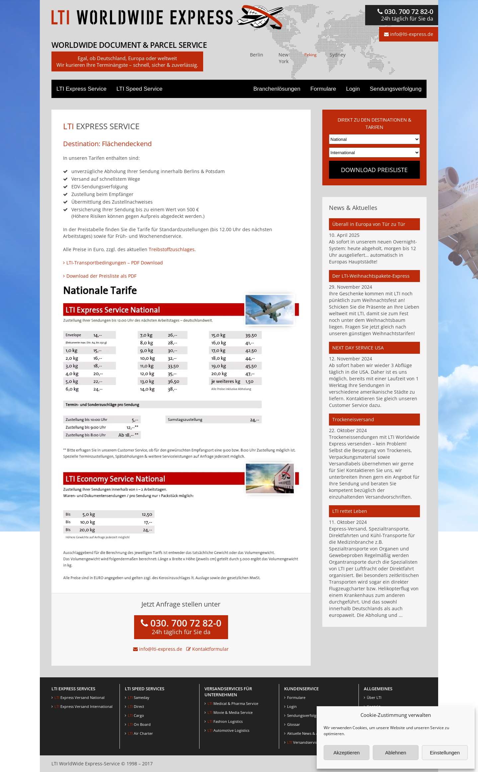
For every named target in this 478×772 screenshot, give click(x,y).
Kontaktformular (207, 649)
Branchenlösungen (276, 89)
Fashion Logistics (225, 721)
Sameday (138, 697)
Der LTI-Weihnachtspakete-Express (371, 276)
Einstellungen (445, 752)
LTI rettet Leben (349, 511)
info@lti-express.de (408, 34)
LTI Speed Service (140, 89)
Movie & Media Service (230, 712)
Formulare (323, 89)
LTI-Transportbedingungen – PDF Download (114, 262)
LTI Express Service (81, 89)
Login (353, 89)
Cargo (136, 715)
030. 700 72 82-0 (405, 14)
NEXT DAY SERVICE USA (358, 347)
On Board (139, 724)
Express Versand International (83, 706)
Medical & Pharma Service (232, 703)
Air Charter (140, 733)
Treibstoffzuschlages (172, 249)
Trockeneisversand (353, 419)
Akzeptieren (346, 752)
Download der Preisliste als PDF (101, 276)
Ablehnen (395, 752)
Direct (136, 706)
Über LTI (374, 697)
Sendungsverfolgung (396, 89)
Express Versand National (79, 697)
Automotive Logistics (228, 730)
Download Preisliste (374, 170)
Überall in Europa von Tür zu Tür (368, 224)
